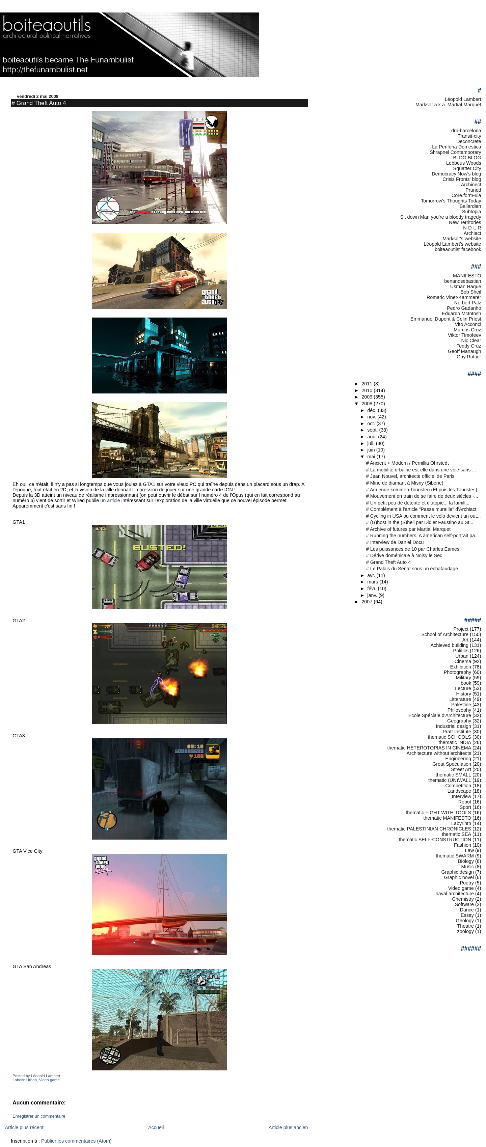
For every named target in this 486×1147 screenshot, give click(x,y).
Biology (466, 861)
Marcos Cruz (467, 329)
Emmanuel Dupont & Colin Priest (445, 319)
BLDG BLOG (467, 157)
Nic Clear (471, 340)
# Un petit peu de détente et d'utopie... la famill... (417, 503)
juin (371, 450)
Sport (465, 807)
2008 (367, 403)
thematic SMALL (453, 774)
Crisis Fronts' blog (461, 179)
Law (469, 850)
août (372, 436)
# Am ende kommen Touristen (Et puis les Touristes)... (423, 489)
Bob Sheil (470, 292)
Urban (31, 1080)
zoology (465, 931)
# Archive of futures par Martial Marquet (408, 529)
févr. (372, 588)
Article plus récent (24, 1127)
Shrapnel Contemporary (455, 152)
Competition (458, 785)
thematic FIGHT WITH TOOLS (438, 812)
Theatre (465, 926)
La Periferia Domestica (456, 146)
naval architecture (455, 893)
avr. (371, 575)
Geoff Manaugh (464, 351)
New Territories (465, 222)
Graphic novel (459, 877)
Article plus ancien (288, 1127)
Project (460, 629)
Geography (459, 720)
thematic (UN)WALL (449, 780)
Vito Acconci (468, 324)
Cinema (463, 661)
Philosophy (459, 710)
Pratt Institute (456, 731)
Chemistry (463, 899)
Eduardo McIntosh (461, 313)
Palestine (461, 704)
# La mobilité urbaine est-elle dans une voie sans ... (421, 469)
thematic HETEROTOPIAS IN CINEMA (429, 747)
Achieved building (450, 645)
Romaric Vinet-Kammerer (454, 297)
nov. (372, 416)
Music (467, 866)
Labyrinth (461, 823)
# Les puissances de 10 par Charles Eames (412, 549)
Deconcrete (468, 141)
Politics (460, 650)
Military (463, 677)
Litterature (460, 699)
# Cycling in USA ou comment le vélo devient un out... (423, 516)
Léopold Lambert (463, 99)
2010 (367, 390)
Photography (457, 672)
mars (373, 581)
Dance (467, 909)
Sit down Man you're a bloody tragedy (440, 217)
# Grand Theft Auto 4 (38, 103)
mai (371, 456)
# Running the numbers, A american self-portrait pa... (422, 535)
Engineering (458, 758)
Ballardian (470, 206)
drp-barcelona (466, 130)
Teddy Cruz (469, 346)
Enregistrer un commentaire (38, 1116)
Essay (467, 915)
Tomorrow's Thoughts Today (451, 200)
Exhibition (460, 667)
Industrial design (453, 726)
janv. (372, 595)
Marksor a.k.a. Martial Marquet (448, 104)
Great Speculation (451, 764)
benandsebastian (462, 281)
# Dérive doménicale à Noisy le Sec (404, 555)
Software (464, 904)
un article (110, 500)
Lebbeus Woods (463, 163)
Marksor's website (461, 238)
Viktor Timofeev (464, 335)
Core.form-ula (466, 195)
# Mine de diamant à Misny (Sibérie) (404, 483)
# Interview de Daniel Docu (395, 542)
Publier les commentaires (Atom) (76, 1141)
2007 (367, 601)
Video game (49, 1080)
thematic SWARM (455, 855)
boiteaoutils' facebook (458, 249)
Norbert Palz (467, 302)
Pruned (473, 190)
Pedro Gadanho (464, 308)
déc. (372, 410)
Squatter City (467, 168)
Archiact (472, 233)
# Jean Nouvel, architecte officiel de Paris (410, 476)
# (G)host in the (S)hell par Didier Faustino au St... (420, 522)
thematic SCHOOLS (449, 737)
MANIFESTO (467, 275)
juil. (371, 443)
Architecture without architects (439, 753)
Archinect (471, 184)
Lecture (463, 688)
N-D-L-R (472, 227)
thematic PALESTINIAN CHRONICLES (429, 828)
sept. (373, 430)
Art (465, 640)
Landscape (459, 791)
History (463, 694)
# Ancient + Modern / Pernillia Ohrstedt (407, 463)
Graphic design (457, 872)
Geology (465, 920)
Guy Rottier (469, 356)
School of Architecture (444, 634)
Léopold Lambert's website (452, 244)
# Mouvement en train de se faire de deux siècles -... (422, 496)
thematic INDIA (455, 742)
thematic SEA (456, 834)
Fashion (462, 845)
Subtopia (471, 211)
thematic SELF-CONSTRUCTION (435, 839)
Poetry (467, 882)
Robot (464, 801)
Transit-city (469, 136)
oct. (371, 423)
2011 (367, 383)
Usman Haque (465, 286)
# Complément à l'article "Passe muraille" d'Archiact (421, 509)
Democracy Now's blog (456, 173)
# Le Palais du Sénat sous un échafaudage (412, 568)
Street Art (461, 769)
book (466, 683)
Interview (461, 796)
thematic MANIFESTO (447, 818)
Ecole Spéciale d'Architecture (439, 715)
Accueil (156, 1127)
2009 (367, 397)
